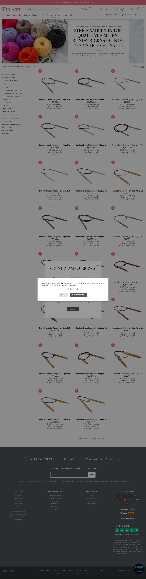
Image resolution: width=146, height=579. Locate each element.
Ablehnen (63, 294)
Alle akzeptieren (78, 294)
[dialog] (73, 289)
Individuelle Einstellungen (73, 289)
